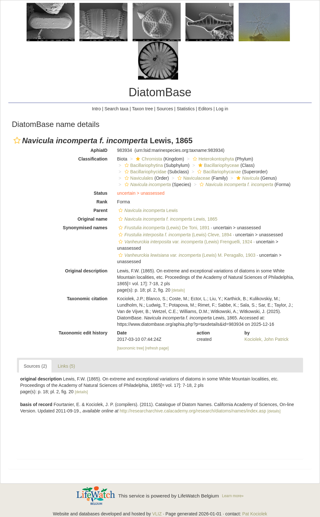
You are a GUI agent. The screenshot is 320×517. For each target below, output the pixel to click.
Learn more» (232, 496)
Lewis (147, 210)
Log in (222, 108)
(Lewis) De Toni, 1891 (163, 227)
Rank (101, 201)
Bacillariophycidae (145, 171)
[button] (17, 140)
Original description (86, 270)
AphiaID (98, 150)
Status (101, 193)
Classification (92, 158)
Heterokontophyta (212, 158)
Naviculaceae (193, 178)
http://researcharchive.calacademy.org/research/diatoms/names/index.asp (193, 410)
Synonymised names (85, 227)
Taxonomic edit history (83, 332)
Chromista (148, 158)
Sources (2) (35, 366)
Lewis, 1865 (167, 219)
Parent (101, 210)
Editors (205, 108)
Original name (92, 219)
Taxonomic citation (87, 298)
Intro (96, 108)
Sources (165, 108)
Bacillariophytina (143, 165)
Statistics (186, 108)
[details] (178, 290)
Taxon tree (142, 108)
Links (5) (66, 366)
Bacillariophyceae (218, 165)
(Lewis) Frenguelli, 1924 (184, 241)
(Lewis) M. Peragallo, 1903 (186, 255)
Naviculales (138, 178)
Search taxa (116, 108)
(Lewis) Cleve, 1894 (174, 234)
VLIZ (157, 513)
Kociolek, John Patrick (266, 339)
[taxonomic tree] (130, 348)
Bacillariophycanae (218, 171)
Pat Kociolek (254, 513)
